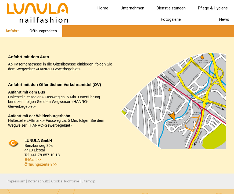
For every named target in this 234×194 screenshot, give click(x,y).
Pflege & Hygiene (213, 8)
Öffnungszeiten (43, 31)
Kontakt (200, 19)
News (224, 19)
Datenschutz (38, 181)
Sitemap (88, 181)
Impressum (16, 181)
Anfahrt (12, 31)
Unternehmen (132, 8)
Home (103, 8)
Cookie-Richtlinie (65, 181)
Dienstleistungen (171, 8)
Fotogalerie (171, 19)
